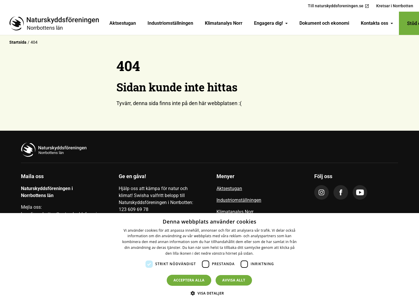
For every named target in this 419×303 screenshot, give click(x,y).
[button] (209, 293)
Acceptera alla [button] (189, 280)
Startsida (17, 42)
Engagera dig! (271, 23)
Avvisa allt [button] (233, 280)
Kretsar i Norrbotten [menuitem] (394, 5)
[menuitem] (123, 23)
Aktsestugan (122, 23)
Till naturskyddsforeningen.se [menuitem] (338, 5)
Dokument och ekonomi (324, 23)
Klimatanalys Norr (223, 23)
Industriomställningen (170, 23)
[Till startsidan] (56, 23)
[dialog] (209, 258)
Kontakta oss (377, 23)
